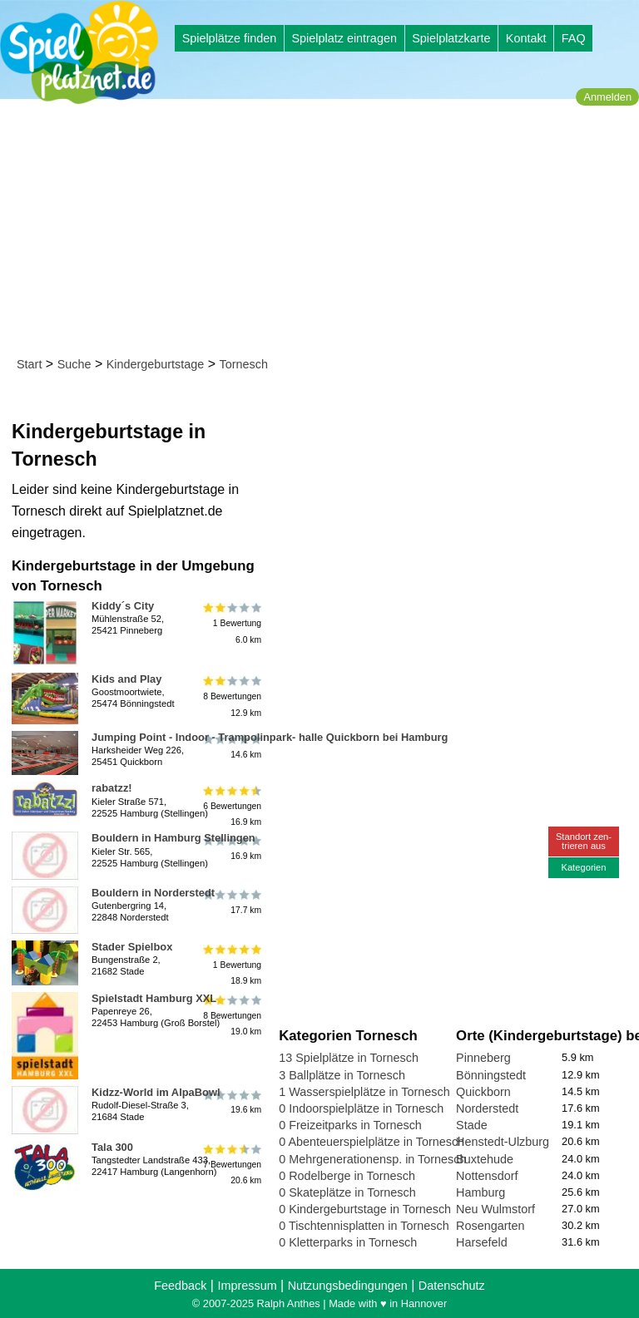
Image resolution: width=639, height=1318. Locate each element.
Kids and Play (126, 679)
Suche (74, 364)
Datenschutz (452, 1285)
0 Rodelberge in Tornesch (347, 1175)
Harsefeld (482, 1242)
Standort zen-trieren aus (584, 841)
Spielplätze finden (229, 38)
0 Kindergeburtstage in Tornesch (365, 1209)
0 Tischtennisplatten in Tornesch (364, 1225)
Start (29, 364)
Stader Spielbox (132, 946)
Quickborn (483, 1091)
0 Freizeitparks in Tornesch (350, 1125)
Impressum (246, 1285)
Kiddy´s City (123, 606)
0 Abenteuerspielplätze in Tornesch (371, 1141)
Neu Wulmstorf (495, 1209)
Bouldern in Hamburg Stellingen (173, 838)
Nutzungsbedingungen (348, 1285)
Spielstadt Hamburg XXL (154, 998)
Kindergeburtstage (155, 364)
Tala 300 (112, 1147)
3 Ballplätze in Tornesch (342, 1075)
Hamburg (480, 1192)
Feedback (180, 1285)
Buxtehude (484, 1159)
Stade (472, 1125)
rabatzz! (112, 788)
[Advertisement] (325, 231)
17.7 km (231, 902)
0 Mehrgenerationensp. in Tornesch (372, 1159)
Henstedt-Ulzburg (502, 1141)
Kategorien (583, 867)
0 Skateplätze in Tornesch (347, 1192)
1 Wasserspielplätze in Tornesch (364, 1091)
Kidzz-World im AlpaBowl (156, 1092)
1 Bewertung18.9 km (231, 964)
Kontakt (526, 38)
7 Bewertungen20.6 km (231, 1164)
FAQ (574, 38)
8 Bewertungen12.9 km (231, 696)
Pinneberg (483, 1057)
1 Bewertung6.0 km (231, 623)
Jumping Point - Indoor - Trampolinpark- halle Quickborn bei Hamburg (270, 737)
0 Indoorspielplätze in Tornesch (361, 1108)
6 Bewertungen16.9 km (231, 805)
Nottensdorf (487, 1175)
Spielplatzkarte (451, 38)
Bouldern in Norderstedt (153, 892)
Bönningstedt (491, 1075)
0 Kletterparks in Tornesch (348, 1242)
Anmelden (607, 97)
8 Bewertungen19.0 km (231, 1015)
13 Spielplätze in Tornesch (349, 1057)
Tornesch (244, 364)
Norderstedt (487, 1108)
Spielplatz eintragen (343, 38)
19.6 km (231, 1101)
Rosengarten (490, 1225)
